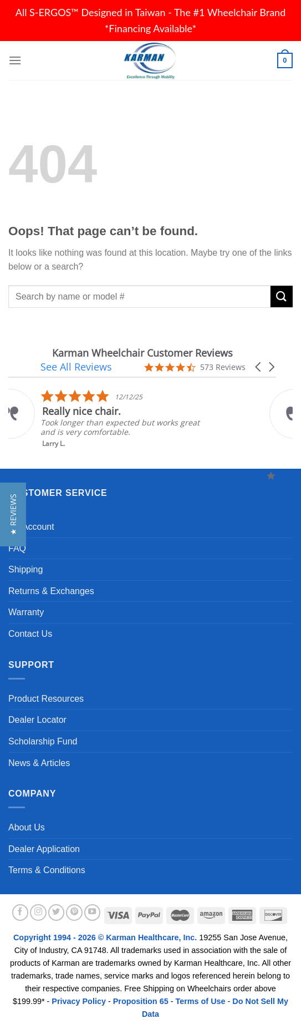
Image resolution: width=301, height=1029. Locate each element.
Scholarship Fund (43, 741)
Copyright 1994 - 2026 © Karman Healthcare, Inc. (106, 937)
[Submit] (282, 296)
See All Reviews (76, 366)
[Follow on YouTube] (92, 912)
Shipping (25, 569)
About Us (26, 827)
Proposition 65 (141, 1001)
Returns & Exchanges (51, 591)
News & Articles (39, 763)
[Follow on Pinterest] (74, 912)
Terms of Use (200, 1001)
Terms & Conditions (46, 870)
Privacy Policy (79, 1001)
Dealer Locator (37, 719)
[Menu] (15, 60)
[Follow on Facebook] (20, 912)
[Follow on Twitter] (56, 912)
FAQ (17, 548)
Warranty (26, 612)
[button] (259, 367)
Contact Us (30, 633)
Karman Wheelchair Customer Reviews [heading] (142, 353)
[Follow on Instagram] (38, 912)
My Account (31, 526)
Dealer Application (44, 849)
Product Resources (46, 698)
